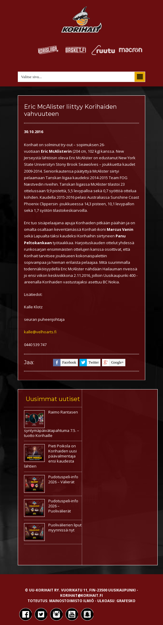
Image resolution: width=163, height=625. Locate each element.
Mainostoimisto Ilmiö (71, 600)
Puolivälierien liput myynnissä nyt (65, 527)
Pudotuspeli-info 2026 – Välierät (63, 479)
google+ (113, 362)
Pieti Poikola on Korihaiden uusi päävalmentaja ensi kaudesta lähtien (50, 456)
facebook (64, 362)
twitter (89, 362)
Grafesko (125, 600)
